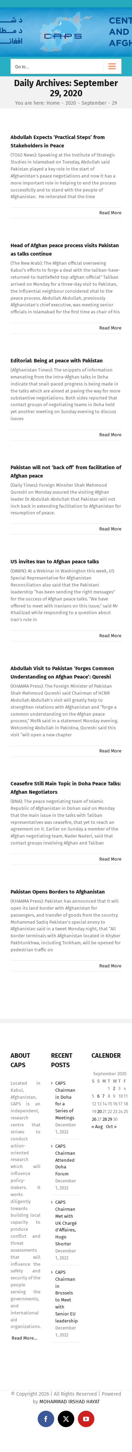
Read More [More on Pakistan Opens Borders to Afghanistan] (110, 965)
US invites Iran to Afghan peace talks (55, 561)
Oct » (111, 1126)
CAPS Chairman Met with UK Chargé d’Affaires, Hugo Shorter (66, 1223)
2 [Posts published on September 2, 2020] (114, 1088)
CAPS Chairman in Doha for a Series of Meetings (65, 1100)
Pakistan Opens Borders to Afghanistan (58, 892)
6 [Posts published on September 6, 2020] (98, 1096)
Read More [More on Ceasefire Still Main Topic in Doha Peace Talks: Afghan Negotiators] (110, 859)
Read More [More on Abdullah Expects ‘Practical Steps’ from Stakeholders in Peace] (110, 212)
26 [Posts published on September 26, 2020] (94, 1119)
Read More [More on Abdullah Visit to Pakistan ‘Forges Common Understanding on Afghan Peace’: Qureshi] (110, 750)
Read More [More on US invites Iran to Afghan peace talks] (110, 635)
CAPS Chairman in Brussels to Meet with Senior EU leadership (66, 1297)
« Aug (97, 1126)
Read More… (24, 1338)
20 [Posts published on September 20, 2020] (99, 1111)
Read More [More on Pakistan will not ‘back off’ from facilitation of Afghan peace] (110, 529)
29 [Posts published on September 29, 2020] (110, 1119)
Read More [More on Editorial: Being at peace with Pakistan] (110, 434)
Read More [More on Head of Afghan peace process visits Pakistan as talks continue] (110, 328)
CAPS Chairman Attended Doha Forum (65, 1160)
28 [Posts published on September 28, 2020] (104, 1119)
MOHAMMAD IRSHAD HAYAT (69, 1402)
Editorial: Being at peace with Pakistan (57, 360)
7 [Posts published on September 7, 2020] (103, 1096)
